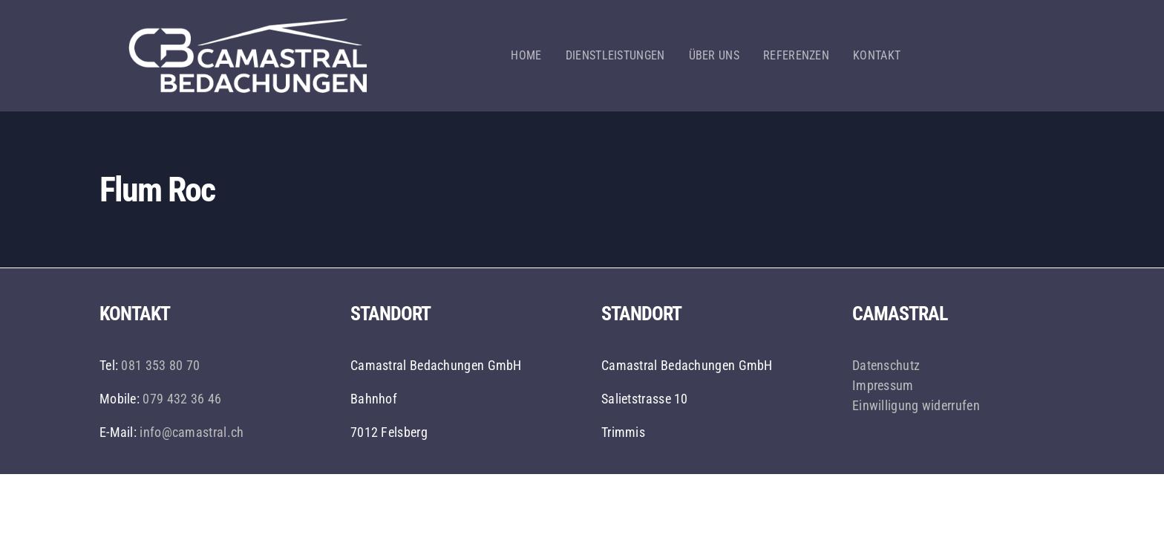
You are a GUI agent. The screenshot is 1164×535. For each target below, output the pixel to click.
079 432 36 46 (180, 398)
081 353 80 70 (160, 365)
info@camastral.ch (191, 432)
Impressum (883, 385)
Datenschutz (886, 365)
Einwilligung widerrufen (916, 405)
